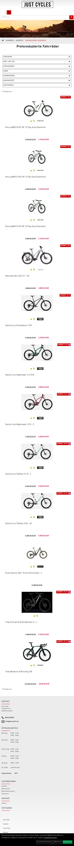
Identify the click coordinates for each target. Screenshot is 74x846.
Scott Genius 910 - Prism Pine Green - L (23, 573)
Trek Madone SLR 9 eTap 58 (18, 672)
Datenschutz (6, 789)
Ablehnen (57, 842)
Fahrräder (10, 41)
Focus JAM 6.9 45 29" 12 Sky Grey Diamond (25, 177)
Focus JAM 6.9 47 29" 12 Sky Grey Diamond (25, 226)
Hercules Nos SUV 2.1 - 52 (17, 276)
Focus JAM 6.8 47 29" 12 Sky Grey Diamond (25, 127)
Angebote (19, 41)
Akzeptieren (67, 842)
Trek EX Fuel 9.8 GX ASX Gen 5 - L (21, 622)
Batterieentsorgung (8, 791)
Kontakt (4, 786)
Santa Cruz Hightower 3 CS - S (19, 425)
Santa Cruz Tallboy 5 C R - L (18, 474)
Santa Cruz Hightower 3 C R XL (19, 375)
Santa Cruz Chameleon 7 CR (18, 326)
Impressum (5, 794)
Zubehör (6, 824)
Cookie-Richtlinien (50, 838)
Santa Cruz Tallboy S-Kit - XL (18, 524)
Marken (5, 832)
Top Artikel (6, 828)
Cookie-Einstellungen (44, 842)
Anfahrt (4, 803)
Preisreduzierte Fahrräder (35, 41)
